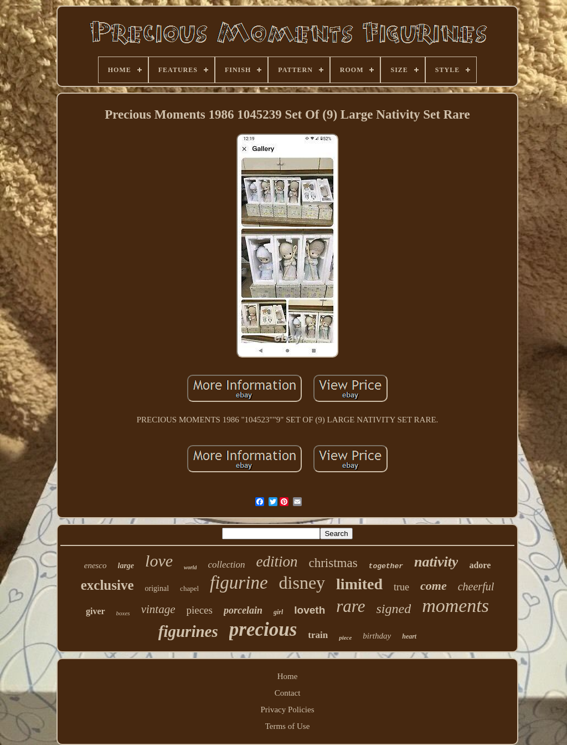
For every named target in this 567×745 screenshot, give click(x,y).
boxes (123, 613)
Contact (288, 692)
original (157, 588)
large (126, 566)
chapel (189, 588)
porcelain (243, 610)
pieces (199, 610)
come (433, 586)
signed (393, 608)
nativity (436, 562)
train (318, 635)
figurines (188, 631)
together (386, 566)
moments (455, 605)
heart (409, 636)
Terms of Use (287, 726)
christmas (332, 563)
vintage (158, 609)
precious (263, 629)
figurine (239, 583)
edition (276, 561)
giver (95, 611)
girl (278, 612)
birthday (377, 635)
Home (287, 676)
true (401, 587)
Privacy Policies (287, 709)
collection (226, 564)
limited (359, 584)
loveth (309, 610)
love (159, 561)
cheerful (476, 586)
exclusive (107, 585)
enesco (95, 565)
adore (480, 565)
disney (302, 583)
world (190, 567)
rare (350, 606)
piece (345, 637)
